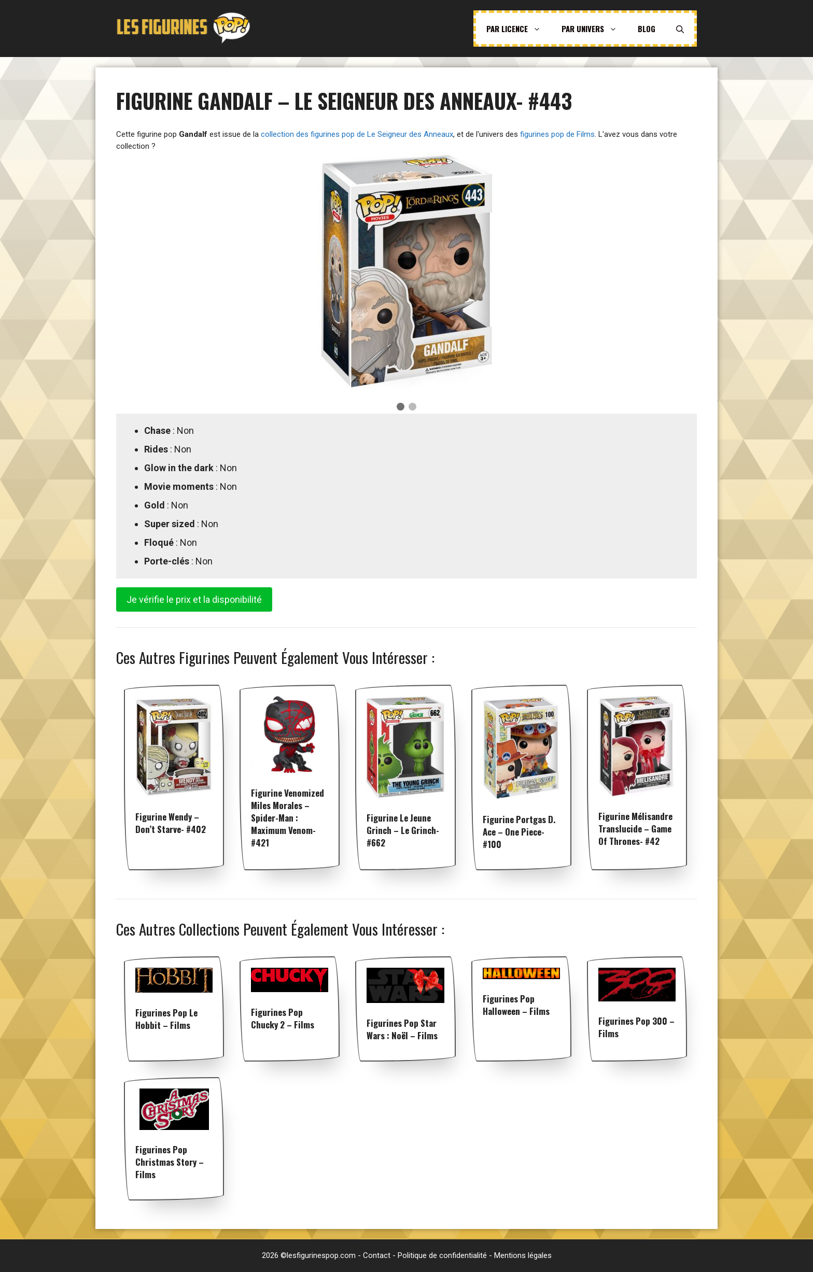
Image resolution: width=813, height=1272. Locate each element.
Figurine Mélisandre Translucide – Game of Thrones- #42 (635, 828)
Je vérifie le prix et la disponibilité (194, 599)
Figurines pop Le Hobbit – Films (166, 1018)
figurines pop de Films (557, 134)
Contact (376, 1255)
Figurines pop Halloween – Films (516, 1004)
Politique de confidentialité (442, 1255)
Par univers (594, 28)
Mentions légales (523, 1255)
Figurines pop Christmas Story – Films (169, 1162)
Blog (646, 28)
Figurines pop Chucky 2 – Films (282, 1018)
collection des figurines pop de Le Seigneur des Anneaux (357, 134)
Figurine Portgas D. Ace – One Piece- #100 (519, 832)
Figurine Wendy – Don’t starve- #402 (170, 823)
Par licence (518, 28)
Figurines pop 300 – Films (636, 1027)
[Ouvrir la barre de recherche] (680, 28)
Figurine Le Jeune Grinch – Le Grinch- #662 (403, 830)
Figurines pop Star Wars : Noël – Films (402, 1029)
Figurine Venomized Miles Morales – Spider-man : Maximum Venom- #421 (287, 817)
